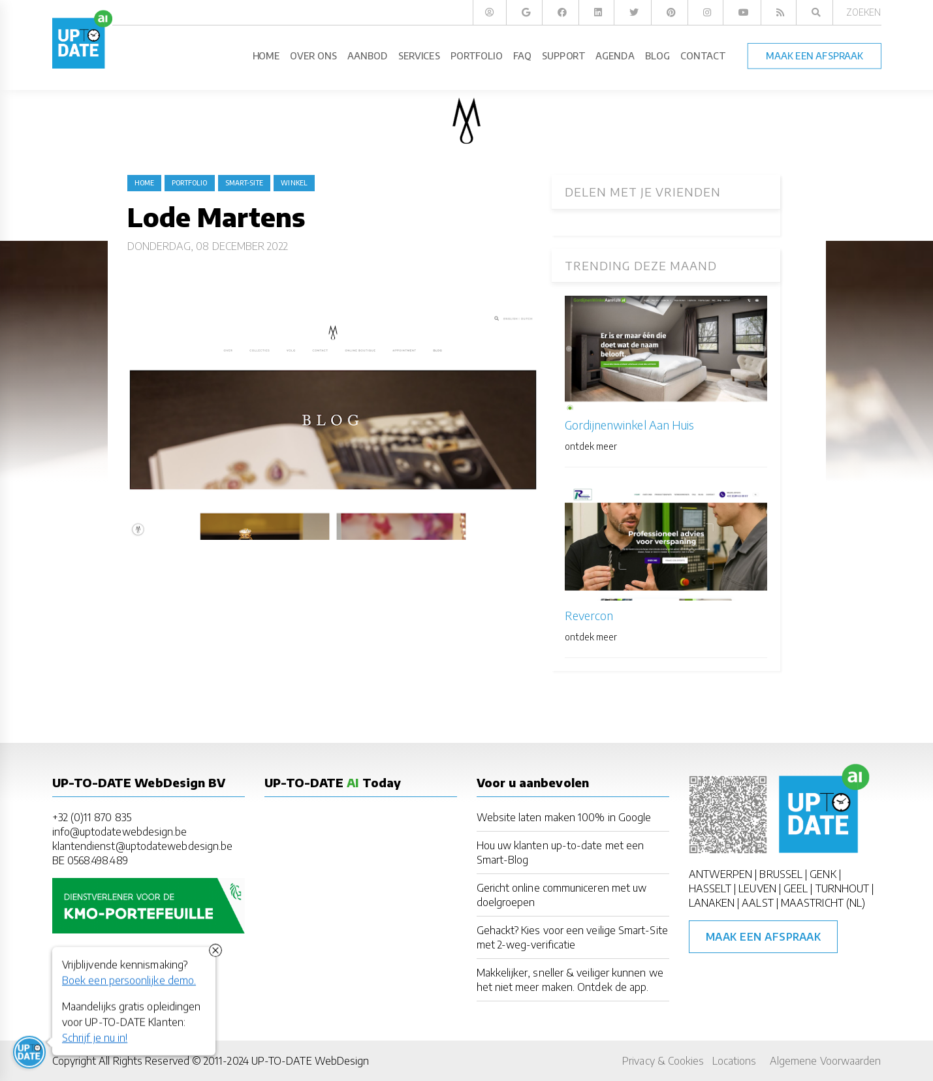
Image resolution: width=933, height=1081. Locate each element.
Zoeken (863, 12)
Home (144, 183)
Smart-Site (244, 183)
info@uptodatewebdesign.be (119, 831)
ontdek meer (591, 446)
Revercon (589, 615)
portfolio (190, 183)
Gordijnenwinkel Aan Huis (630, 424)
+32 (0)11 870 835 (91, 817)
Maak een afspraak (763, 936)
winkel (294, 183)
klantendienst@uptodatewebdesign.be (142, 846)
